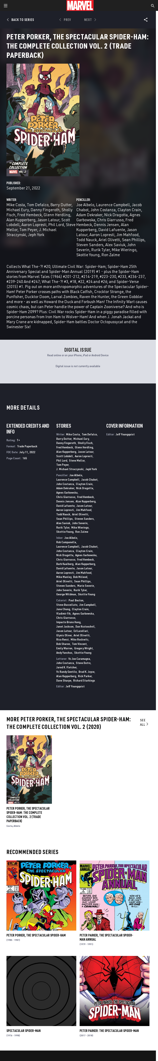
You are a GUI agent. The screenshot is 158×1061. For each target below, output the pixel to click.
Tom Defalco (38, 204)
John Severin (80, 523)
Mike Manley (63, 577)
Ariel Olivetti (109, 239)
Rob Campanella (66, 542)
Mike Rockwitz (79, 639)
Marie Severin (85, 585)
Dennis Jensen (106, 224)
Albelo (17, 825)
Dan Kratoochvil (85, 626)
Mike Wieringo (124, 249)
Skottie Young (88, 254)
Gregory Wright (83, 648)
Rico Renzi (62, 639)
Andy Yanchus (64, 652)
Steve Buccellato (66, 604)
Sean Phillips (133, 239)
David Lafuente (111, 229)
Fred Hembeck (29, 214)
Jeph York (36, 234)
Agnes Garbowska (67, 492)
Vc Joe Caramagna (79, 658)
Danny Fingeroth (45, 209)
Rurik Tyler (100, 249)
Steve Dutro (83, 663)
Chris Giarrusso (110, 219)
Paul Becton (76, 600)
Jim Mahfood (127, 234)
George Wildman (66, 594)
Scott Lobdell (64, 456)
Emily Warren (64, 648)
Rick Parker (85, 676)
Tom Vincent (79, 644)
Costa (9, 825)
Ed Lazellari (81, 631)
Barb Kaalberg (64, 564)
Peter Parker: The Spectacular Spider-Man (109, 1031)
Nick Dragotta (116, 214)
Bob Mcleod (80, 577)
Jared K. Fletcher (66, 667)
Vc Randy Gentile (66, 671)
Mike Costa (15, 204)
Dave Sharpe (63, 680)
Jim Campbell (87, 604)
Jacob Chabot (89, 479)
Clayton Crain (129, 209)
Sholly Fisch (85, 443)
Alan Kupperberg (20, 219)
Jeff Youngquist (75, 686)
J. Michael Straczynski (70, 469)
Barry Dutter (60, 204)
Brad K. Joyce (86, 671)
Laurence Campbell (113, 204)
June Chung (63, 609)
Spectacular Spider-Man (23, 1031)
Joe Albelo (85, 204)
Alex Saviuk (115, 244)
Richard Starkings (84, 680)
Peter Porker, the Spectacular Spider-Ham (36, 935)
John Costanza (103, 209)
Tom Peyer (28, 229)
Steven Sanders (89, 244)
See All (144, 722)
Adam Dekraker (89, 214)
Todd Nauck (86, 239)
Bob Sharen (63, 644)
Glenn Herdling (57, 214)
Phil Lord (56, 224)
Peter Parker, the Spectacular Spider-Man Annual (106, 937)
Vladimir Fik (63, 613)
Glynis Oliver (64, 635)
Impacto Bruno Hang (68, 622)
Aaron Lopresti (33, 224)
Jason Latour (48, 219)
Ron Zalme (111, 254)
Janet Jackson (65, 626)
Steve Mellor (77, 460)
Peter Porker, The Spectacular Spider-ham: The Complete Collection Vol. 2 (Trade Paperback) (28, 814)
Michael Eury (17, 209)
